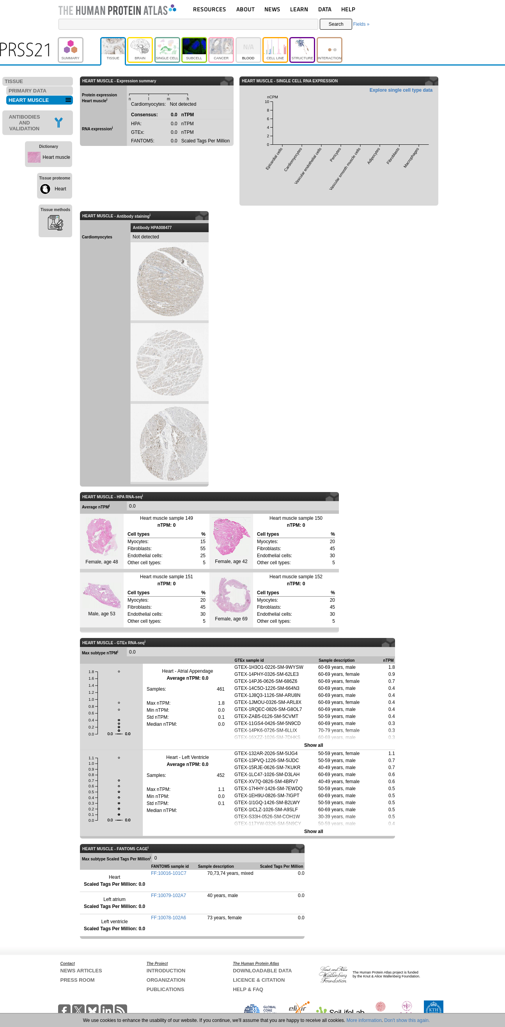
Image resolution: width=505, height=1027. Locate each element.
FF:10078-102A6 (168, 917)
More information (364, 1020)
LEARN (299, 9)
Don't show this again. (407, 1020)
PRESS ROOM (77, 980)
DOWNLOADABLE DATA (262, 971)
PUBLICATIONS (165, 989)
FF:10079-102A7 (168, 895)
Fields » (361, 24)
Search (336, 24)
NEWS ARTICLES (81, 971)
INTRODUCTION (166, 971)
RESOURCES (209, 9)
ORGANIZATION (166, 980)
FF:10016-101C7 (168, 873)
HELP (348, 9)
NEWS (272, 9)
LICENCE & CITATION (259, 980)
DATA (324, 9)
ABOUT (245, 9)
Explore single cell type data (401, 90)
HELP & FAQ (248, 989)
